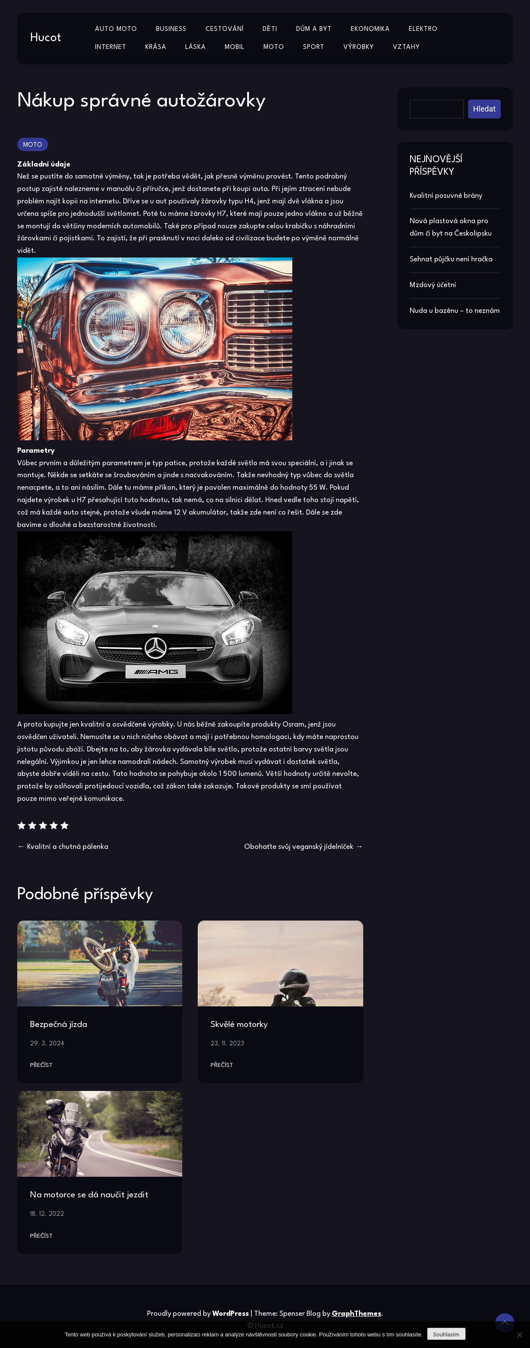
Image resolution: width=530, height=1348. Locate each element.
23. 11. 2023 (227, 1044)
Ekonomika (370, 29)
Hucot (45, 38)
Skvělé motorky (239, 1025)
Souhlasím (446, 1334)
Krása (155, 47)
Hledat (484, 108)
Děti (270, 29)
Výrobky (358, 47)
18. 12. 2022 (47, 1214)
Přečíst (41, 1065)
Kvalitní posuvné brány (446, 196)
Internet (110, 47)
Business (171, 29)
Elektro (423, 29)
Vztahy (406, 47)
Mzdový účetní (433, 285)
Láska (195, 47)
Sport (314, 47)
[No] (519, 1334)
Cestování (224, 29)
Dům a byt (314, 29)
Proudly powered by (199, 1314)
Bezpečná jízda (58, 1025)
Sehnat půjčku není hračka (451, 259)
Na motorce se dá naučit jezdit (89, 1195)
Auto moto (116, 29)
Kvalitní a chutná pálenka (67, 847)
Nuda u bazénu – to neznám (455, 311)
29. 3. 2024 (47, 1044)
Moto (273, 47)
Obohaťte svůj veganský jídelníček (298, 847)
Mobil (235, 47)
